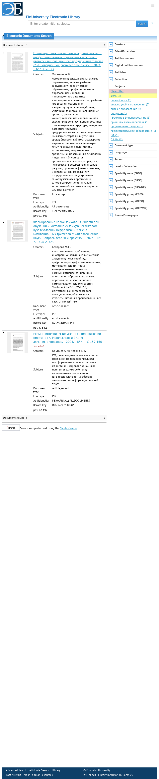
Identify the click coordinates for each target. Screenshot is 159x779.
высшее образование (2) (126, 109)
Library (56, 770)
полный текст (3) (121, 100)
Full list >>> (117, 139)
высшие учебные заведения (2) (130, 104)
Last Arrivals (13, 775)
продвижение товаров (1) (127, 126)
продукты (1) (119, 113)
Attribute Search (39, 770)
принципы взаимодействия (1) (129, 122)
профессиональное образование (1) (133, 131)
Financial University (98, 770)
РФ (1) (115, 135)
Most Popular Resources (38, 775)
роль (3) (116, 95)
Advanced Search (16, 770)
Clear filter (117, 91)
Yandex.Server (68, 428)
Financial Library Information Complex (109, 775)
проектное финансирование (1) (130, 117)
